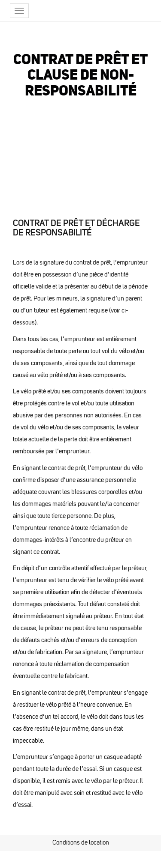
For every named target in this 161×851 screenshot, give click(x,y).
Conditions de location (80, 842)
